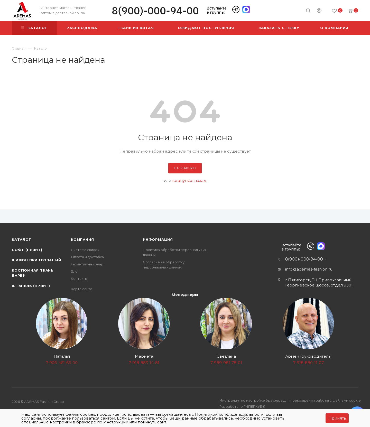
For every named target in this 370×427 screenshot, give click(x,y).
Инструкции (115, 422)
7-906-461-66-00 (62, 362)
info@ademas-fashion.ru (308, 269)
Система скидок (85, 250)
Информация (158, 239)
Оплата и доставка (87, 257)
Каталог (21, 239)
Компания (82, 239)
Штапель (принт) (31, 286)
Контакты (79, 278)
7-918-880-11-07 (308, 362)
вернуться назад (189, 180)
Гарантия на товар (87, 264)
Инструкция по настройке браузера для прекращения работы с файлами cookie (290, 400)
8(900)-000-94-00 (155, 10)
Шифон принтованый (36, 260)
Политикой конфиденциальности (229, 414)
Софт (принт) (27, 250)
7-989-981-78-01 (226, 362)
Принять (337, 418)
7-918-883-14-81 (144, 362)
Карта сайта (81, 289)
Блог (75, 271)
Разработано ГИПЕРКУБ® (242, 406)
